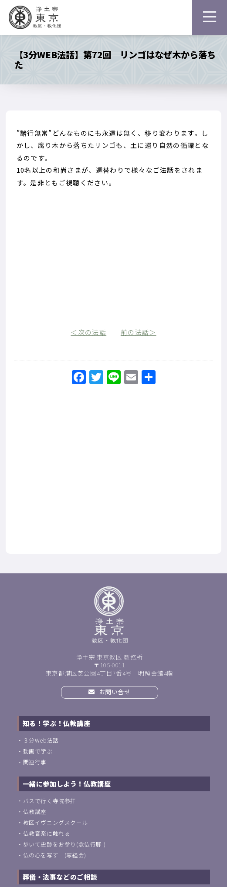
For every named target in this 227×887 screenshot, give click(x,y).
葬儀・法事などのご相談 (60, 876)
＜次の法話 (88, 332)
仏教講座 (35, 811)
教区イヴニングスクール (55, 822)
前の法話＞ (138, 332)
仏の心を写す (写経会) (54, 855)
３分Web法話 (41, 740)
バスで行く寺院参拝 (49, 801)
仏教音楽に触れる (47, 833)
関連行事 (35, 762)
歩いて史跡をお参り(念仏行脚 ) (64, 844)
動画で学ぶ (38, 751)
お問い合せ (109, 691)
